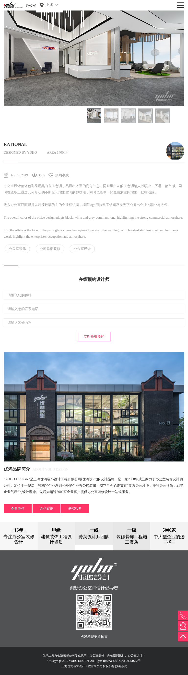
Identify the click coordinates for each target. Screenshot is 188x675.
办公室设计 (82, 249)
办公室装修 (17, 249)
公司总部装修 (50, 249)
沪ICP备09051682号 (128, 661)
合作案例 (46, 508)
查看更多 (17, 508)
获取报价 (75, 508)
